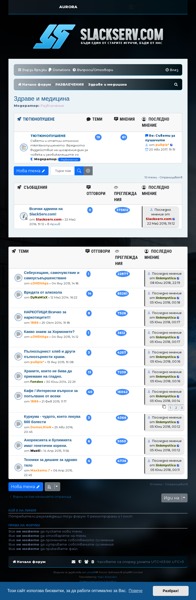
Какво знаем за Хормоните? (49, 332)
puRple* (162, 145)
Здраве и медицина (41, 98)
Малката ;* (40, 470)
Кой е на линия (22, 510)
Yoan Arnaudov (107, 577)
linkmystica (166, 278)
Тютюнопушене (48, 136)
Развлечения (52, 105)
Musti (35, 451)
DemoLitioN (40, 427)
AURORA (68, 6)
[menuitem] (59, 70)
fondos (36, 382)
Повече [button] (135, 591)
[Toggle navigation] (131, 7)
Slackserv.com (49, 219)
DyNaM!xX (38, 297)
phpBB (91, 572)
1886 (34, 323)
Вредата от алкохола (43, 292)
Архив (55, 224)
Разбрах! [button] (171, 591)
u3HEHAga (39, 283)
